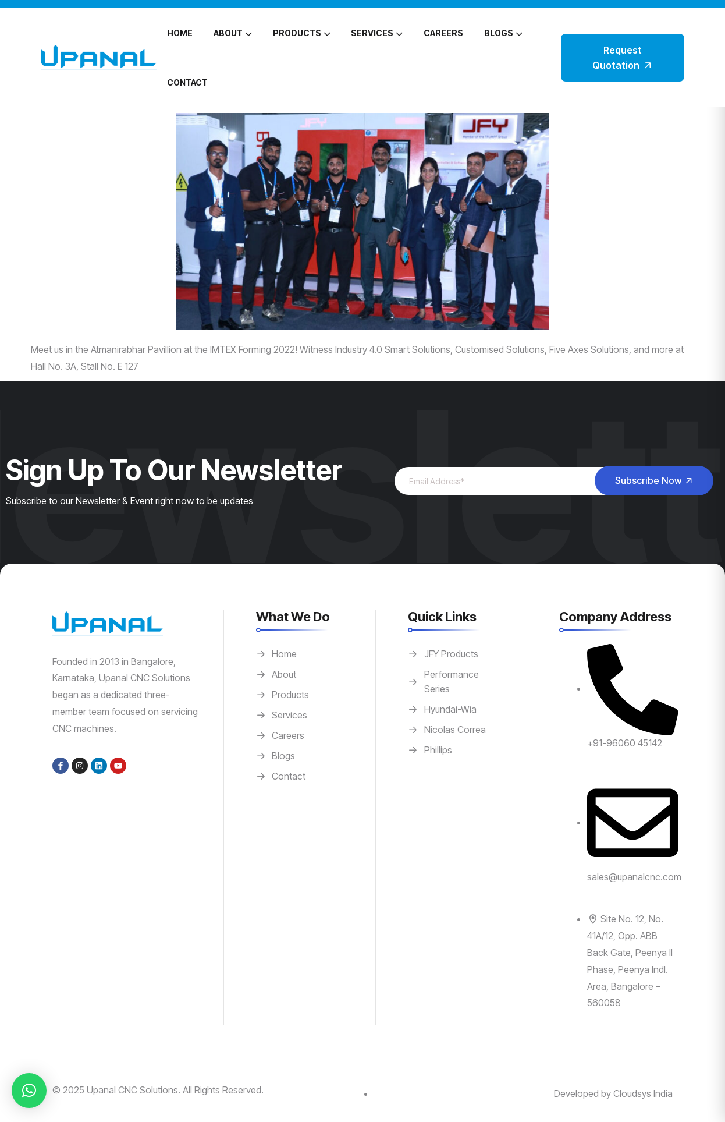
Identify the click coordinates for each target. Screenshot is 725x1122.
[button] (29, 1090)
